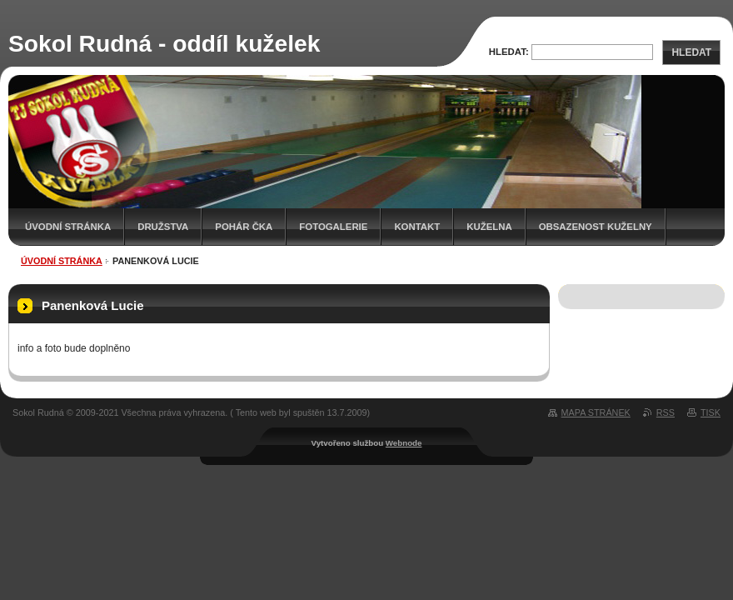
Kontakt (417, 227)
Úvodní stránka (68, 227)
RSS (665, 413)
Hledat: (509, 52)
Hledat (691, 52)
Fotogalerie (333, 227)
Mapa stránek (596, 413)
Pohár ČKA (243, 227)
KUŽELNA (488, 227)
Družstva (162, 227)
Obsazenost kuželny (595, 227)
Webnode (404, 443)
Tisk (711, 413)
